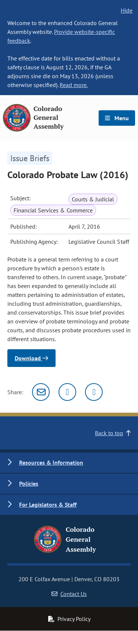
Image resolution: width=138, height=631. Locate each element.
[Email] (41, 392)
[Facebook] (94, 392)
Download (31, 358)
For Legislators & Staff (48, 504)
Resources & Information (51, 462)
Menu (117, 118)
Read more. (74, 85)
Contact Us (69, 593)
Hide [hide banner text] (126, 10)
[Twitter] (67, 392)
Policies (28, 483)
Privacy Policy (69, 618)
